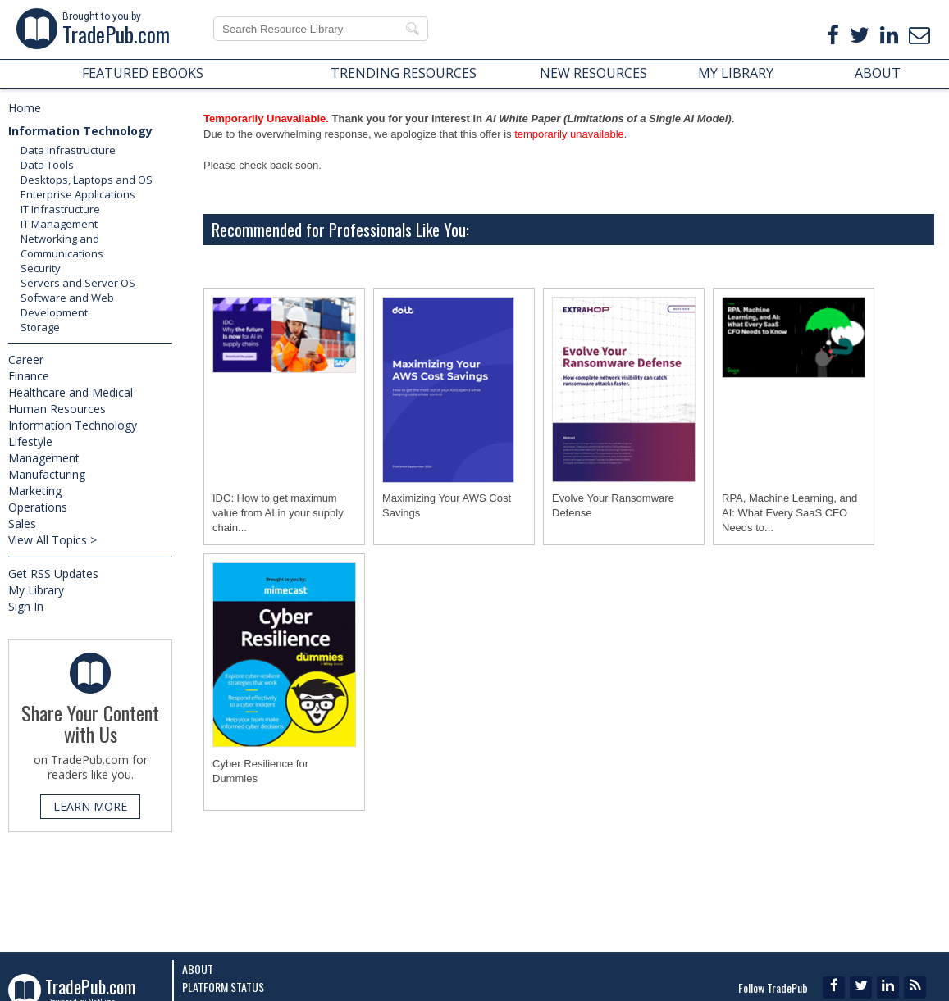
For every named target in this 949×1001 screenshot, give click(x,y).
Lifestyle (30, 441)
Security (41, 268)
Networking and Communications (62, 246)
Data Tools (47, 164)
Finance (28, 376)
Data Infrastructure (68, 150)
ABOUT (878, 73)
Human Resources (57, 408)
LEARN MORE (90, 806)
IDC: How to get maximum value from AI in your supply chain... (278, 513)
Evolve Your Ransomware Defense (613, 505)
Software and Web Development (67, 305)
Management (44, 458)
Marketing (35, 490)
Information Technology (80, 131)
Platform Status (223, 986)
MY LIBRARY (735, 73)
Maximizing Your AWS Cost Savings (446, 505)
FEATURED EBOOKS (142, 73)
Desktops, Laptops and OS (87, 179)
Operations (37, 507)
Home (24, 108)
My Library (36, 590)
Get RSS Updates (53, 573)
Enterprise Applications (78, 194)
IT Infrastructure (60, 209)
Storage (40, 327)
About (197, 968)
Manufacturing (46, 474)
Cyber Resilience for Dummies (260, 771)
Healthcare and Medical (70, 392)
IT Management (59, 223)
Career (25, 359)
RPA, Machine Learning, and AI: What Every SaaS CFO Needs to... (789, 513)
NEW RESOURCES (593, 73)
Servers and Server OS (78, 282)
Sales (22, 523)
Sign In (25, 606)
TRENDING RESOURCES (404, 73)
